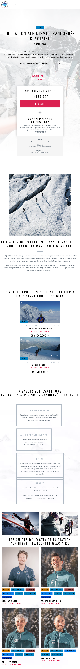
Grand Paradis (40, 365)
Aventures (40, 44)
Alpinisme (40, 27)
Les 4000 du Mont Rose (40, 328)
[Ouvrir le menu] (76, 4)
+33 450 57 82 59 (40, 132)
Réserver (40, 103)
